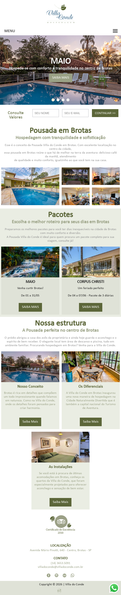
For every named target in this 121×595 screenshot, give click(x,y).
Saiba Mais (30, 422)
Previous (3, 70)
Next (118, 70)
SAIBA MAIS (60, 78)
